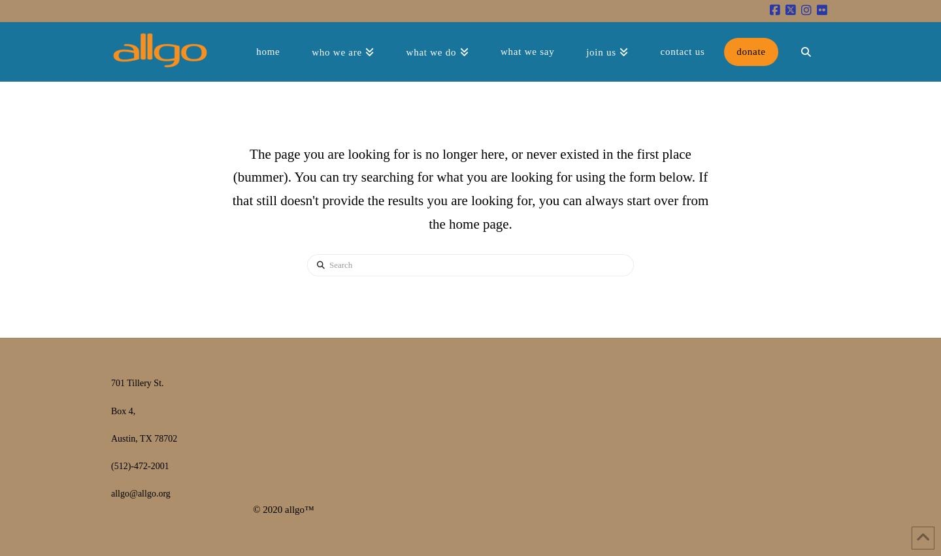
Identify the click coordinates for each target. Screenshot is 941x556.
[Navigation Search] (806, 51)
